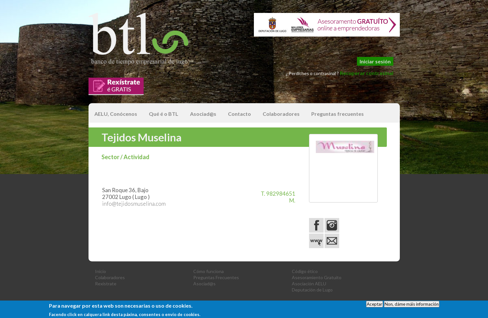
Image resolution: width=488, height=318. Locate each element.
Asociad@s (203, 114)
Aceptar (374, 305)
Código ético (305, 271)
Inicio (100, 271)
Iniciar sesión (375, 61)
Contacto (239, 114)
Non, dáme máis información (412, 305)
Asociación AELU (309, 283)
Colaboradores (281, 114)
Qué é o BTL (163, 114)
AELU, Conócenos (115, 114)
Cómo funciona (208, 271)
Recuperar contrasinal (366, 73)
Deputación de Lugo (312, 289)
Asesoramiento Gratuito (316, 277)
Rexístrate (105, 283)
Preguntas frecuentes (337, 114)
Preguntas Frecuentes (216, 277)
